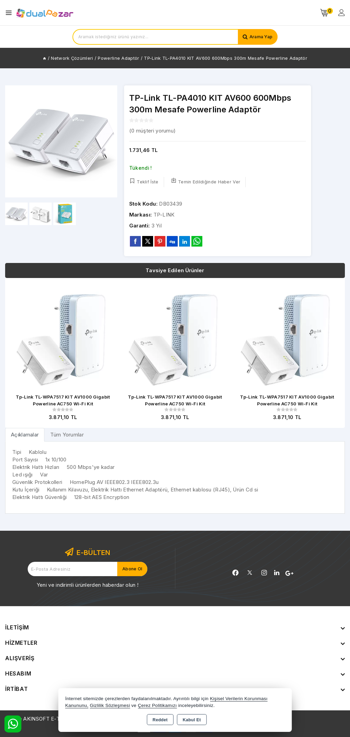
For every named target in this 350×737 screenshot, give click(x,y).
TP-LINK (164, 214)
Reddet (159, 720)
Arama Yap (260, 37)
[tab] (24, 434)
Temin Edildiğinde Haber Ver (206, 181)
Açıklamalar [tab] (25, 434)
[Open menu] (10, 12)
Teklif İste (144, 181)
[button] (109, 141)
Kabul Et (192, 720)
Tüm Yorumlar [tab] (67, 434)
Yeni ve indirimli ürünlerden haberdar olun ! (87, 585)
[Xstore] (45, 13)
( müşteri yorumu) (152, 130)
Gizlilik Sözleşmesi (110, 705)
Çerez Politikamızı (157, 705)
